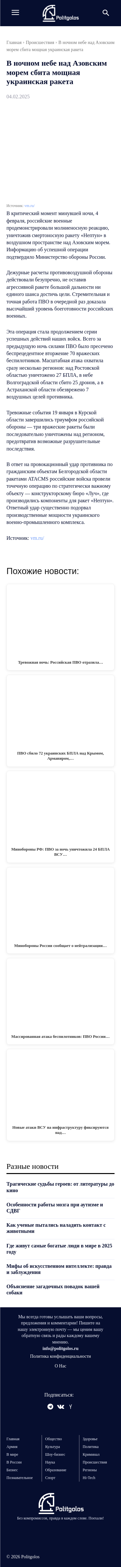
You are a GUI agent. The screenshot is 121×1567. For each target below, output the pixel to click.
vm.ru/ (30, 205)
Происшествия (40, 42)
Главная (14, 42)
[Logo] (60, 13)
